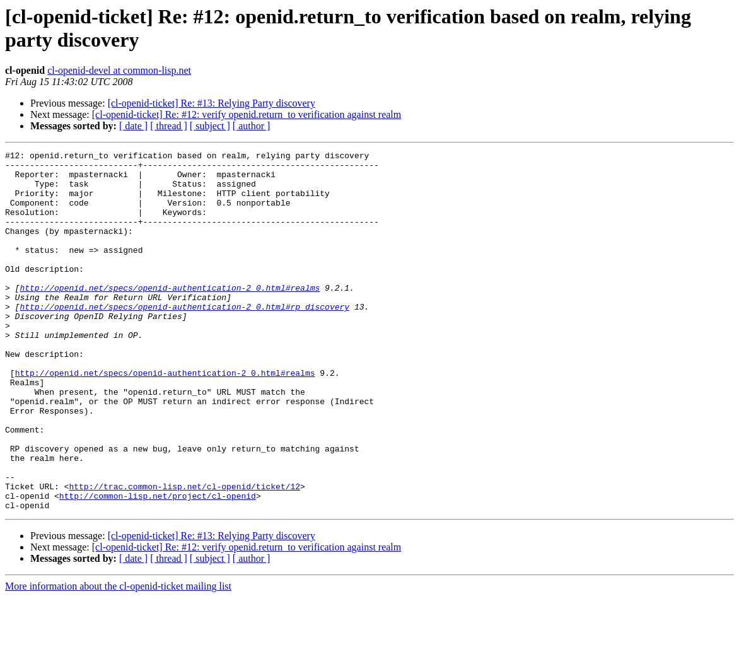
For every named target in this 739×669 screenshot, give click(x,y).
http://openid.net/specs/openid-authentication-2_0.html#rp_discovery (184, 338)
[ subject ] (210, 125)
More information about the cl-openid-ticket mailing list (118, 658)
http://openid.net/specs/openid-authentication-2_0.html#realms (170, 316)
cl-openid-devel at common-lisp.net (119, 70)
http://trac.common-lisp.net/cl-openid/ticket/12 (184, 554)
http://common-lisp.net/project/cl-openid (157, 565)
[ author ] (252, 125)
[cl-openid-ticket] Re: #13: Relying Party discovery (211, 103)
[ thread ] (168, 125)
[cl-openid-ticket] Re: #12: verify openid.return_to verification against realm (247, 114)
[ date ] (133, 125)
